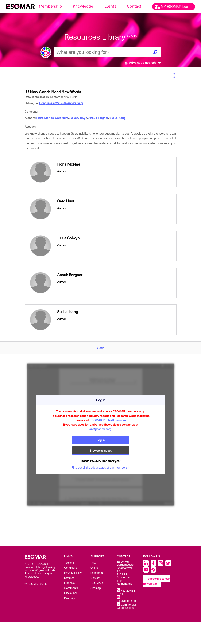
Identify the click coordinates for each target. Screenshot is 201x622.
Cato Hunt (61, 118)
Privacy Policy (73, 572)
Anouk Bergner (98, 118)
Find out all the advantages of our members (100, 467)
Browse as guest (100, 450)
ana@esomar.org (100, 429)
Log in (101, 440)
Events (110, 6)
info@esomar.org (127, 599)
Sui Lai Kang (117, 118)
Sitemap (95, 588)
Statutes (69, 577)
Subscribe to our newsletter (156, 581)
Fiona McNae (45, 118)
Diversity (69, 598)
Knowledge (83, 6)
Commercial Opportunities (126, 606)
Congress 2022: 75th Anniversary (61, 103)
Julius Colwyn (78, 118)
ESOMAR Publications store (108, 420)
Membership (50, 6)
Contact (134, 6)
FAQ (93, 562)
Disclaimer (70, 593)
